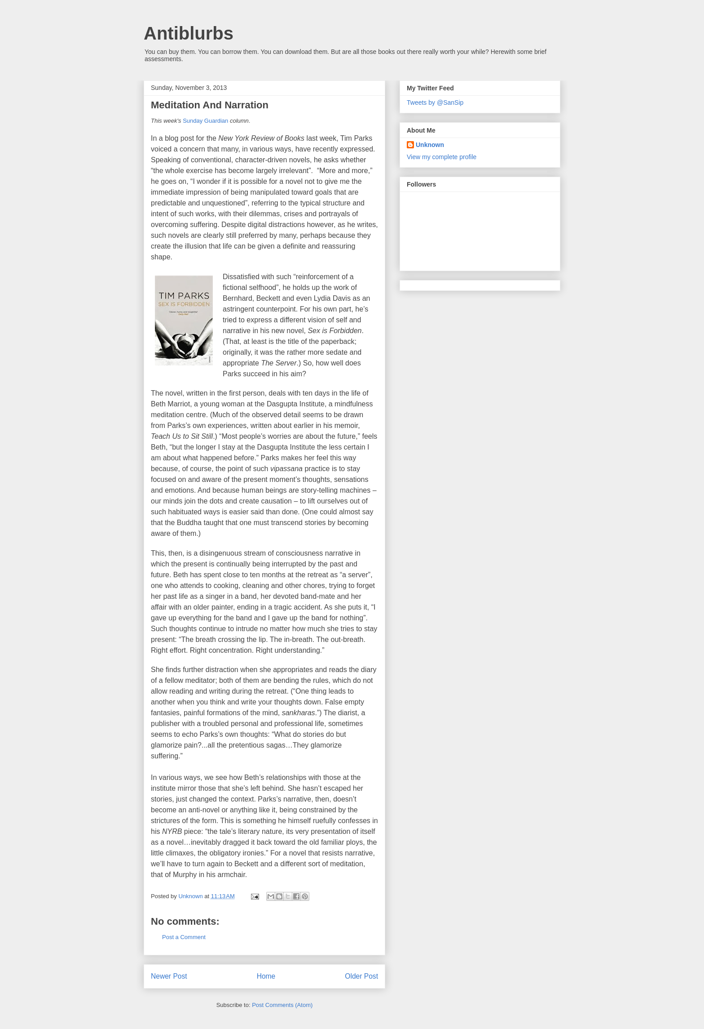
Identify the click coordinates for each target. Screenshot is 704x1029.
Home (266, 976)
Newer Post (169, 976)
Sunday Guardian (205, 120)
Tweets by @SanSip (435, 102)
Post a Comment (184, 937)
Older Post (361, 976)
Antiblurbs (188, 33)
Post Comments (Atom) (282, 1005)
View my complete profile (441, 156)
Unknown (430, 144)
